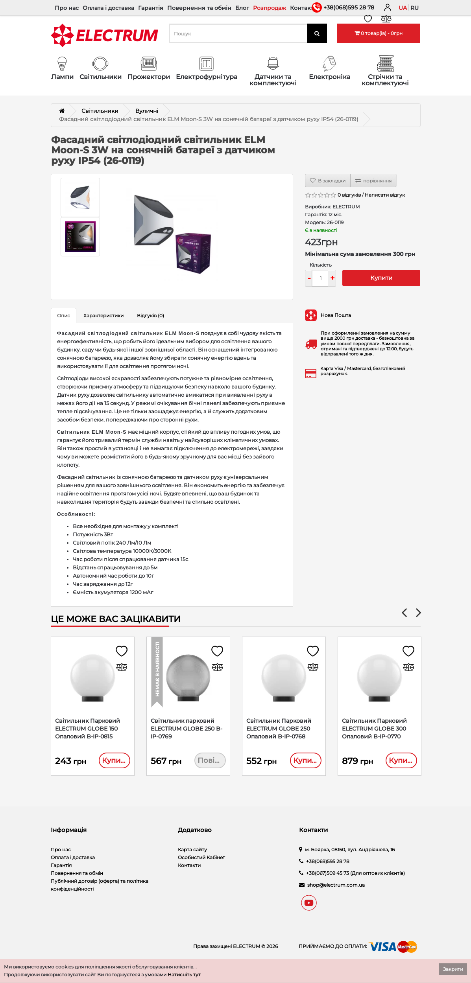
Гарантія (150, 7)
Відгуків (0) (150, 315)
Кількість (321, 265)
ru (414, 7)
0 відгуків (349, 195)
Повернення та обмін (199, 7)
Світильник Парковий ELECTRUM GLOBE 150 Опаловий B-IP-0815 (87, 729)
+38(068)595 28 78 (348, 7)
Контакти (303, 7)
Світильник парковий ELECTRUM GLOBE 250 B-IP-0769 (186, 729)
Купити (381, 278)
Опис (63, 315)
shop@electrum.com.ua (336, 886)
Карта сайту (192, 850)
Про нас (67, 7)
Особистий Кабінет (201, 858)
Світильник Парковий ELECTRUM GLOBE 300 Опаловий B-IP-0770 (374, 729)
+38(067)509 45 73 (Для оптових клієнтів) (355, 874)
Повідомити (212, 761)
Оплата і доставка (108, 7)
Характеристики (103, 315)
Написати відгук (385, 195)
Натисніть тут (184, 974)
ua (403, 7)
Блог (242, 7)
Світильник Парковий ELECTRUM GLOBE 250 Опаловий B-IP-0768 (278, 729)
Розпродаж (269, 7)
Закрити (453, 969)
